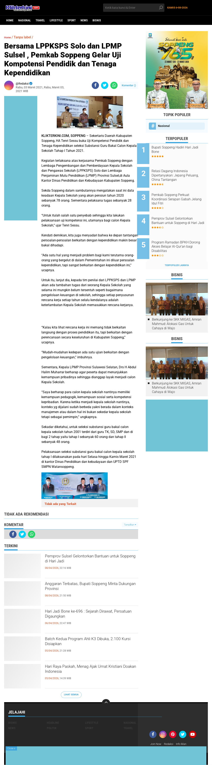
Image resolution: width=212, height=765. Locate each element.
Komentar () (129, 85)
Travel (40, 20)
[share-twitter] (104, 85)
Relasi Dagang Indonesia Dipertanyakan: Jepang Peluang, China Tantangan (179, 172)
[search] (133, 8)
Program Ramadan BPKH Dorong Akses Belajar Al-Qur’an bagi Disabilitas (178, 235)
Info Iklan (184, 744)
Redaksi (170, 744)
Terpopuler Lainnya (177, 251)
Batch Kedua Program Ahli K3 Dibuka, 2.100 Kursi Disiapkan (88, 643)
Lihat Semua (71, 694)
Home (9, 20)
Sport (71, 20)
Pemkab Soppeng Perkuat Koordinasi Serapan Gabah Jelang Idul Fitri (179, 193)
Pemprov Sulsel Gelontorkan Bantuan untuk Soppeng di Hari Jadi (88, 560)
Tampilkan (130, 524)
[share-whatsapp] (114, 85)
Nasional (24, 20)
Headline (53, 722)
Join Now (156, 744)
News (84, 20)
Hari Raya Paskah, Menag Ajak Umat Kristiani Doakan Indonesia (87, 670)
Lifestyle (56, 20)
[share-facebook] (95, 85)
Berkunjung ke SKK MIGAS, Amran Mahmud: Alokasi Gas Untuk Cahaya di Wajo (176, 310)
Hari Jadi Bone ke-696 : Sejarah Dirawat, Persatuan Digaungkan (91, 615)
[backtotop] (106, 703)
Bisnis (97, 20)
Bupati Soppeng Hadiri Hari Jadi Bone (180, 149)
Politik (52, 728)
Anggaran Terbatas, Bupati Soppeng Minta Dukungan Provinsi (86, 588)
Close (11, 748)
